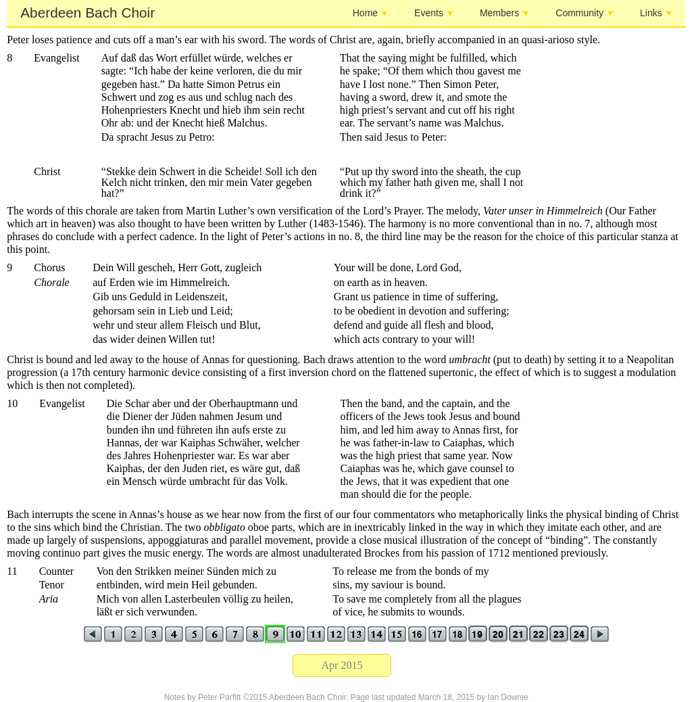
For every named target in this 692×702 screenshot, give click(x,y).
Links (656, 12)
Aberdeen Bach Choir (87, 12)
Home (370, 12)
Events (433, 12)
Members (504, 12)
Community (584, 12)
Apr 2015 (342, 665)
